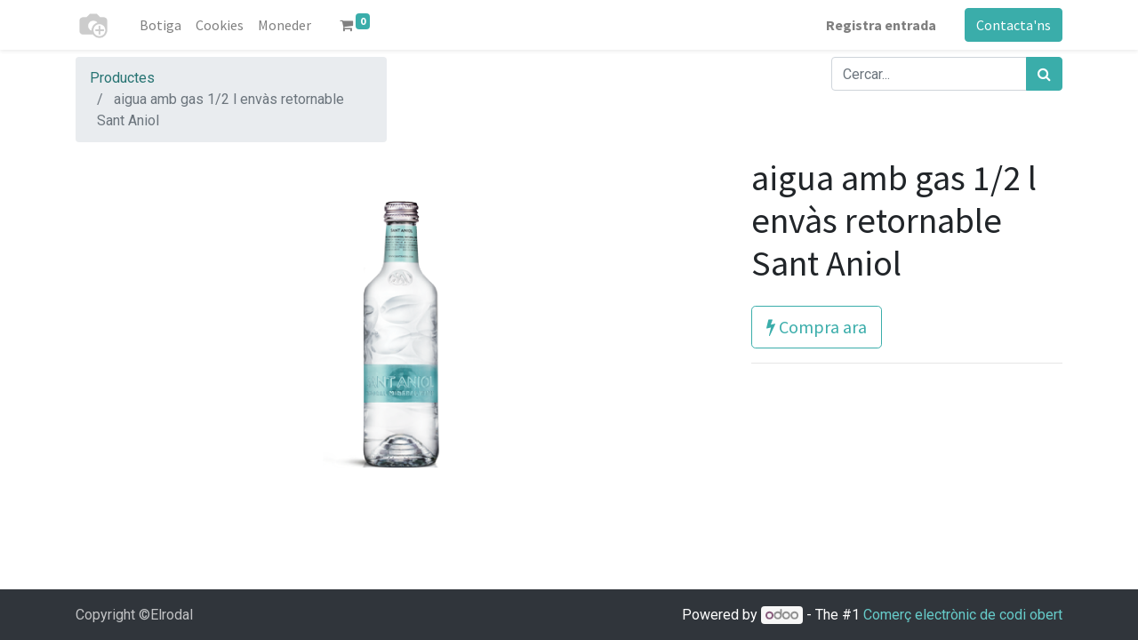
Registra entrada (881, 25)
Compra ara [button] (816, 327)
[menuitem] (160, 25)
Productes (122, 77)
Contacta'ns (1013, 25)
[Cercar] (1044, 74)
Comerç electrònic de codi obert (962, 614)
